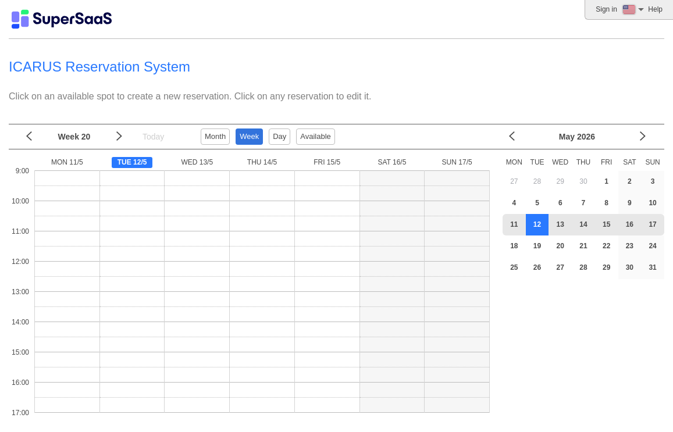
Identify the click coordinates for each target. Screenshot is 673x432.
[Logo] (62, 19)
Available (315, 136)
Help (655, 9)
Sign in (606, 9)
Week (249, 136)
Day (279, 136)
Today (153, 137)
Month (215, 136)
